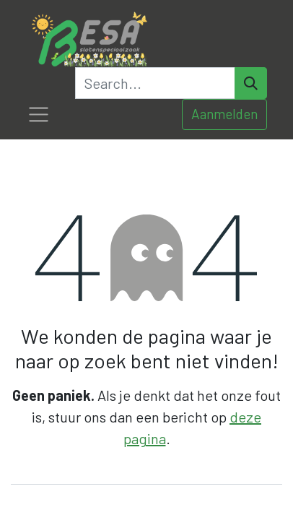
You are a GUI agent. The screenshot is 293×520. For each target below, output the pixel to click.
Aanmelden (224, 113)
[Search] (251, 83)
